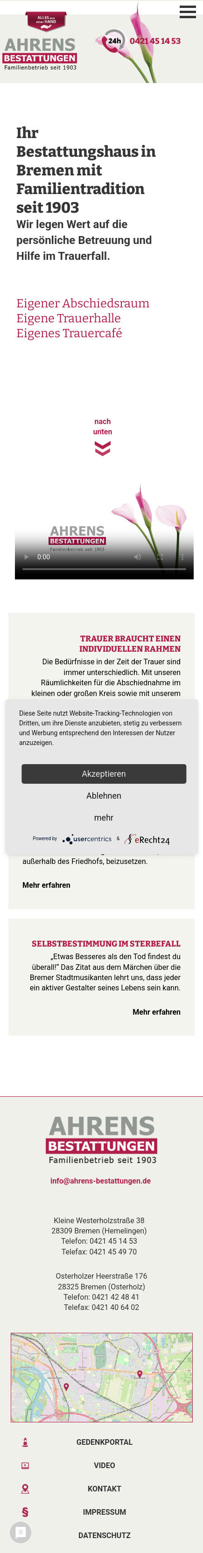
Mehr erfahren (42, 885)
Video (104, 1465)
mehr (103, 817)
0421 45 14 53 (155, 41)
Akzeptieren (104, 774)
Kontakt (104, 1488)
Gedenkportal (105, 1442)
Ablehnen (103, 796)
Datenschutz (104, 1535)
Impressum (104, 1512)
